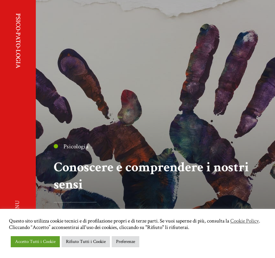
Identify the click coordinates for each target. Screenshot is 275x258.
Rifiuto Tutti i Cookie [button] (86, 242)
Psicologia (71, 146)
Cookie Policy (244, 221)
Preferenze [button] (125, 242)
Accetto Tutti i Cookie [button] (35, 242)
